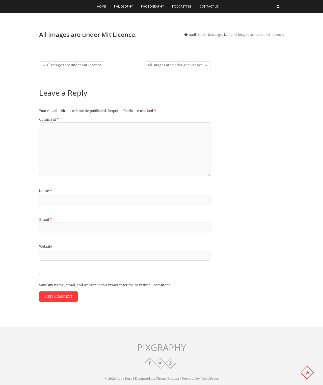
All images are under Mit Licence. (72, 65)
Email (45, 219)
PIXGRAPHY (161, 347)
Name (45, 191)
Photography (152, 6)
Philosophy (123, 6)
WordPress (210, 378)
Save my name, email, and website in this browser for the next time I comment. (105, 285)
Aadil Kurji (124, 378)
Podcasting (181, 6)
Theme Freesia (167, 378)
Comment (49, 119)
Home (101, 6)
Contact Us (209, 6)
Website (45, 246)
